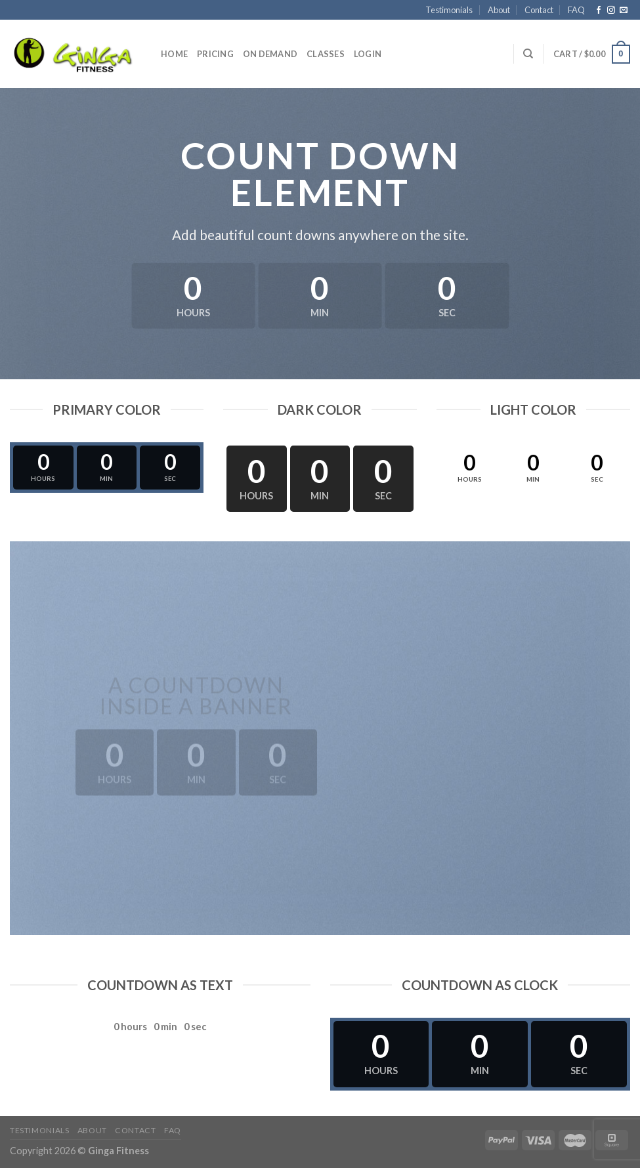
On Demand (270, 54)
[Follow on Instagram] (611, 10)
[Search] (528, 53)
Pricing (215, 54)
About (499, 10)
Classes (326, 54)
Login (367, 54)
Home (174, 54)
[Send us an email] (624, 10)
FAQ (576, 10)
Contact (538, 10)
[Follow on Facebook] (599, 10)
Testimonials (449, 10)
